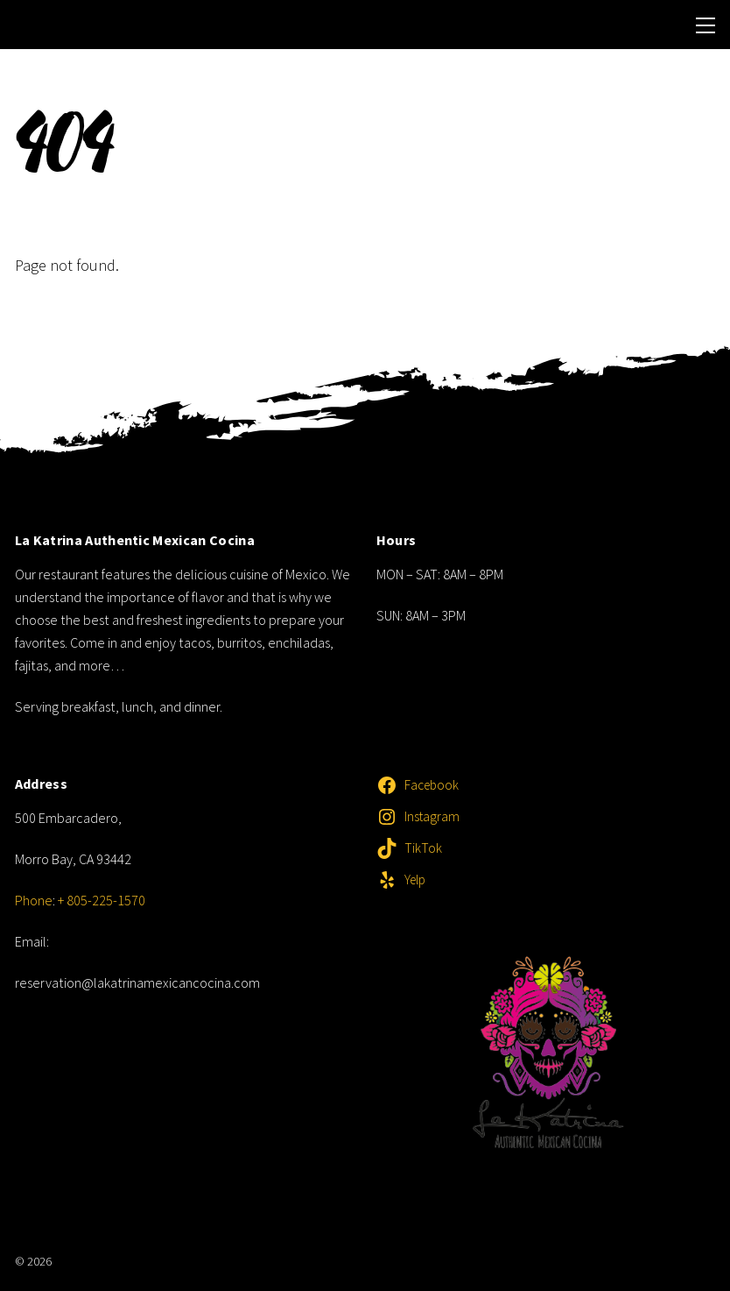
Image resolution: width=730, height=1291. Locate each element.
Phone (34, 900)
